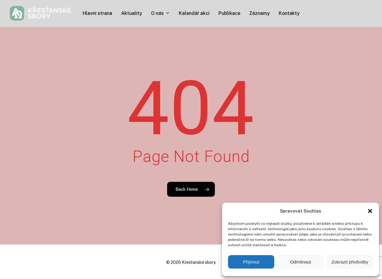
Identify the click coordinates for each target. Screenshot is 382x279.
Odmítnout (300, 261)
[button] (370, 211)
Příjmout (251, 261)
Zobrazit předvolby (350, 261)
